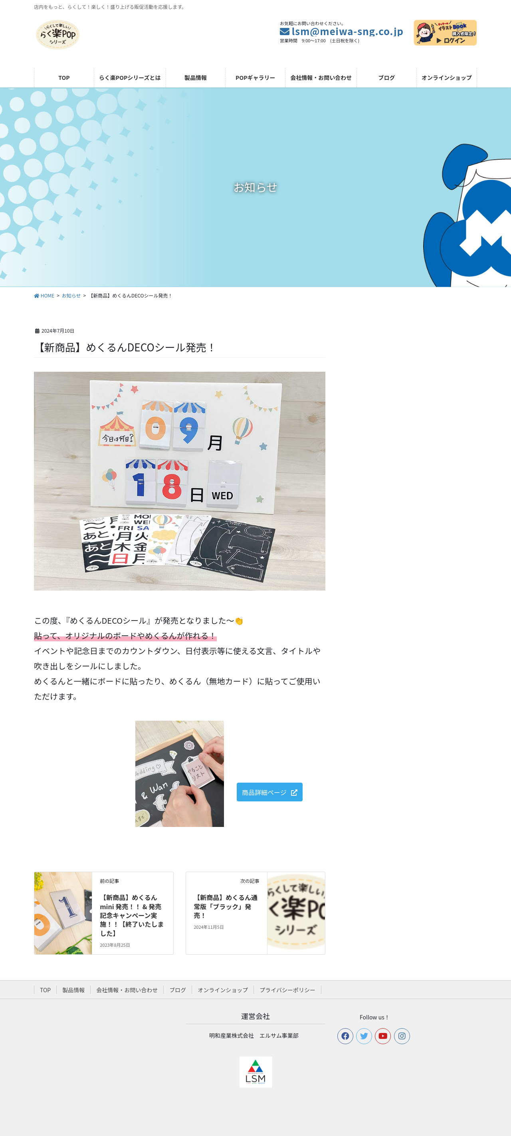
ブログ (177, 990)
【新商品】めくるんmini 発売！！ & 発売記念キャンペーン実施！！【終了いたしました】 (132, 915)
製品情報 (73, 990)
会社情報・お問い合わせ (127, 990)
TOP (45, 990)
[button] (270, 792)
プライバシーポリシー (287, 990)
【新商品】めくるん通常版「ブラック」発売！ (225, 906)
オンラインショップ (223, 990)
